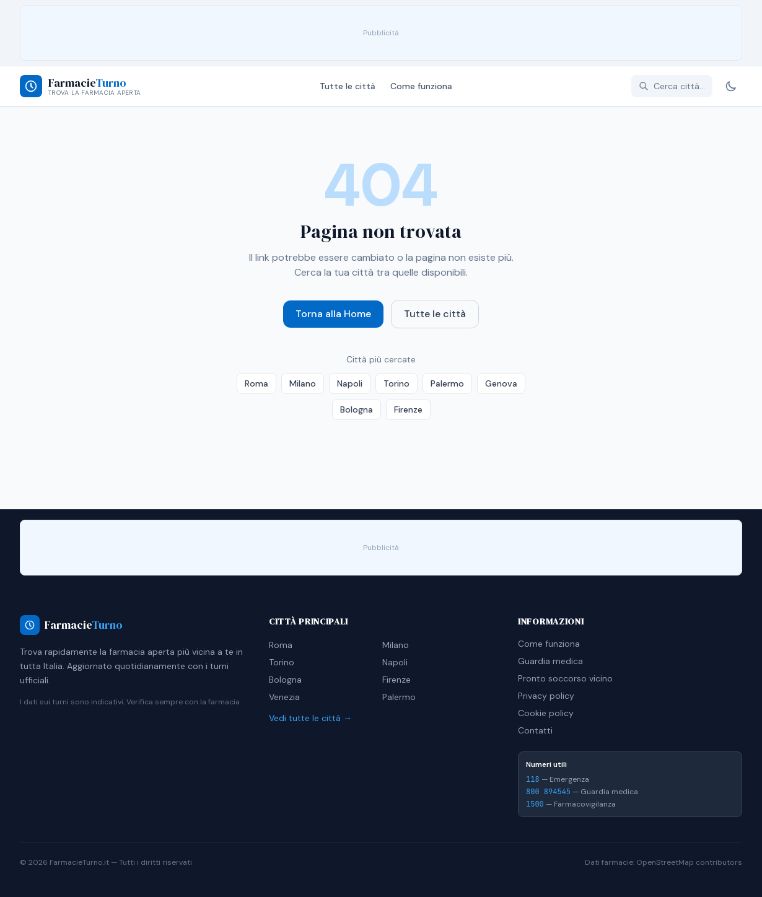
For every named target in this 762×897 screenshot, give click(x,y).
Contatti (535, 730)
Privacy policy (546, 695)
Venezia (284, 696)
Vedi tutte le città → (310, 718)
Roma (256, 383)
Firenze (408, 409)
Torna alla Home (333, 313)
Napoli (349, 383)
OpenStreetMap (665, 862)
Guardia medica (550, 661)
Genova (501, 383)
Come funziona (421, 86)
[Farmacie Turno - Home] (80, 86)
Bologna (356, 409)
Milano (302, 383)
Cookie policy (546, 713)
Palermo (447, 383)
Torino (396, 383)
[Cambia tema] (731, 86)
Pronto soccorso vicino (565, 678)
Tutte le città (347, 86)
